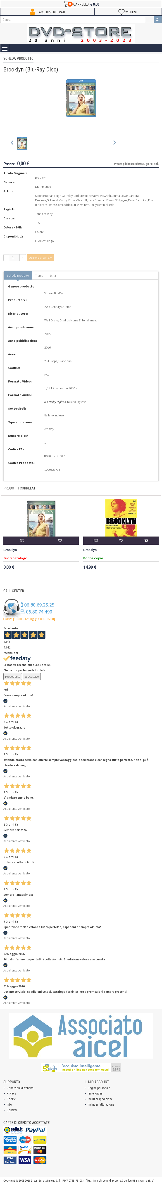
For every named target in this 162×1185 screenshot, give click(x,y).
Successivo (31, 676)
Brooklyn (10, 550)
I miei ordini (95, 1093)
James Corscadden (59, 205)
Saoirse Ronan (44, 196)
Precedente (12, 676)
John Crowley (43, 214)
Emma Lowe (120, 196)
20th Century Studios (57, 307)
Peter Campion (137, 200)
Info (9, 1104)
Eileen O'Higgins (116, 200)
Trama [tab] (39, 275)
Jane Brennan (96, 200)
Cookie (11, 1099)
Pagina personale (99, 1088)
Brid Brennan (82, 196)
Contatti (12, 1110)
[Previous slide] (12, 143)
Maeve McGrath (101, 196)
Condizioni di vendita (20, 1088)
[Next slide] (114, 143)
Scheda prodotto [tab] (18, 275)
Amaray (49, 429)
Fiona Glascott (77, 200)
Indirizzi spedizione (100, 1099)
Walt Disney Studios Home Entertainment (70, 320)
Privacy (11, 1093)
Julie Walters (81, 205)
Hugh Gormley (63, 196)
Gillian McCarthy (57, 200)
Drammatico (43, 187)
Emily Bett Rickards (102, 205)
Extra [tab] (53, 275)
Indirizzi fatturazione (101, 1104)
